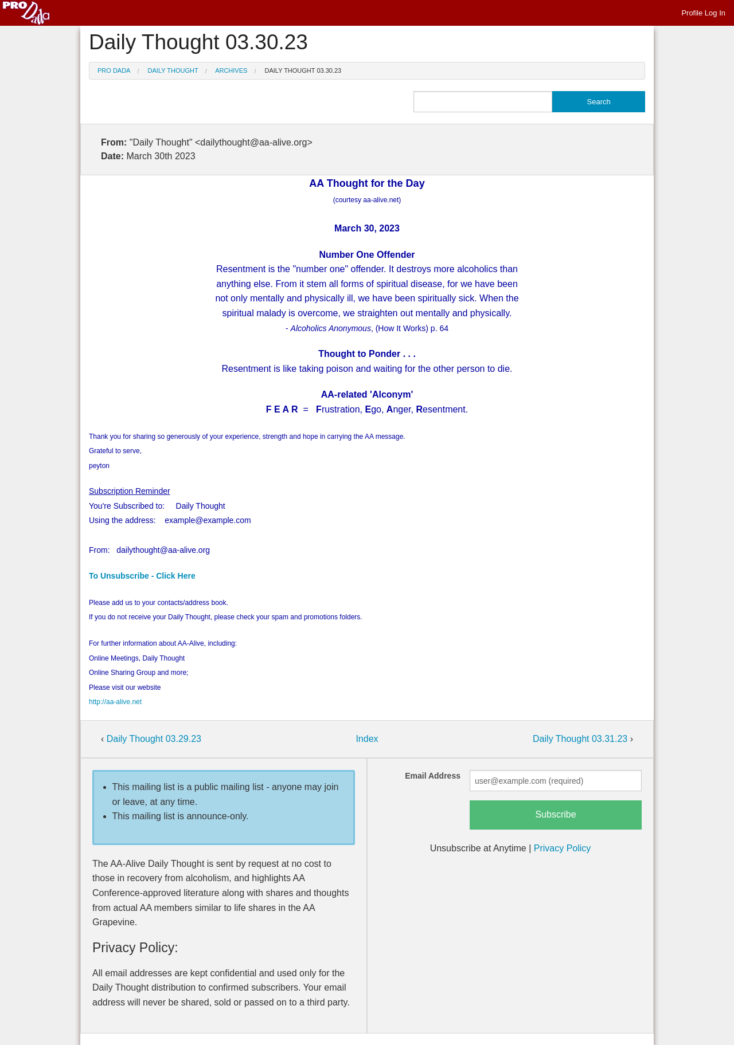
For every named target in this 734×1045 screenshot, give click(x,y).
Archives (231, 70)
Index (367, 739)
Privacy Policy (562, 848)
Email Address (432, 775)
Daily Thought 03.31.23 (581, 739)
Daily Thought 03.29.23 (154, 739)
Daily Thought (173, 70)
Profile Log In (703, 13)
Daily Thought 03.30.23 (303, 70)
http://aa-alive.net (115, 702)
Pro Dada (113, 70)
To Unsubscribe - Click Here (142, 575)
